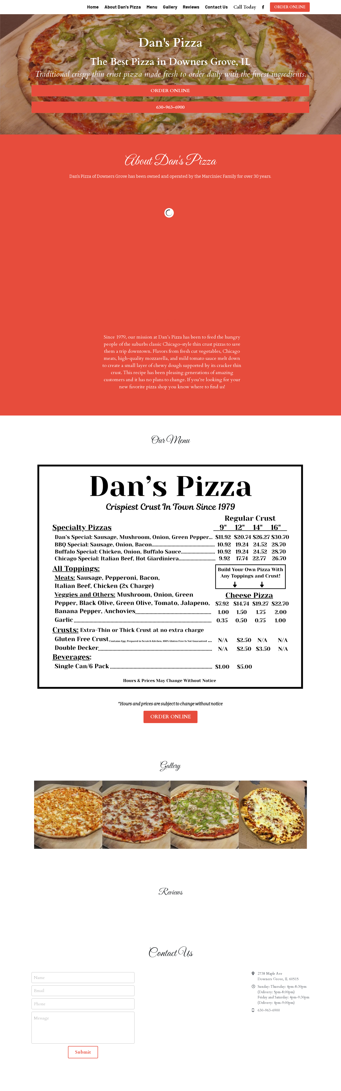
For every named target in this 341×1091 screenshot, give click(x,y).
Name (39, 904)
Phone (39, 930)
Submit (83, 978)
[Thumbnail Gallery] (68, 740)
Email (39, 917)
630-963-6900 (170, 107)
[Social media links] (263, 7)
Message (41, 944)
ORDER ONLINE (289, 7)
